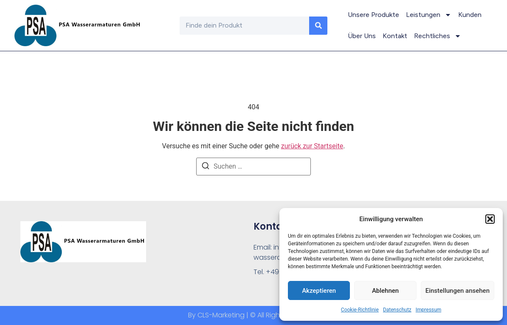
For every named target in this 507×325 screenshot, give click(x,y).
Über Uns (362, 36)
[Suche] (318, 26)
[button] (490, 219)
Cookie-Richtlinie (360, 310)
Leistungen (428, 14)
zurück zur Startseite (312, 146)
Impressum (428, 310)
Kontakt (395, 36)
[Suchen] (205, 167)
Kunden (470, 15)
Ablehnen (385, 290)
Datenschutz (397, 310)
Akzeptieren (319, 290)
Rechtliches (437, 36)
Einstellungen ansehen (457, 290)
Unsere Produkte (373, 15)
